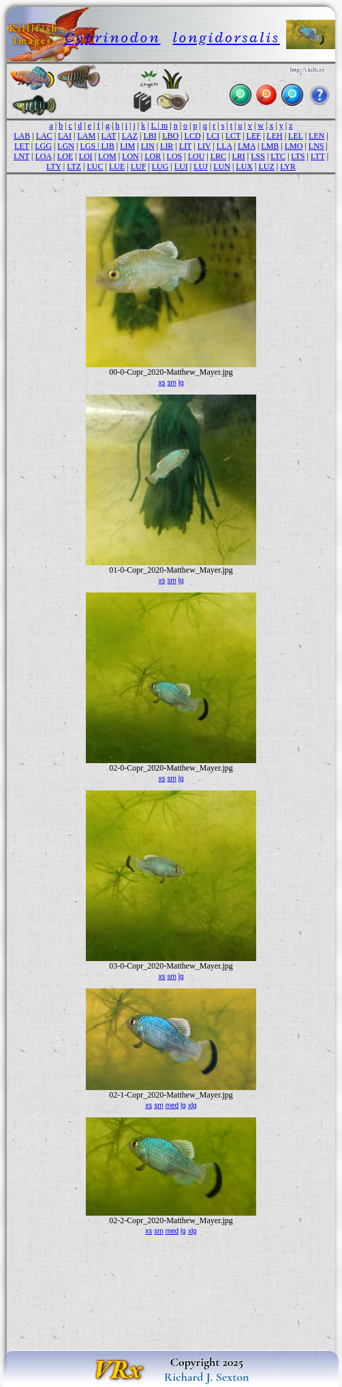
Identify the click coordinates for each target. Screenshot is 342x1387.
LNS (316, 146)
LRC (218, 156)
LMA (246, 146)
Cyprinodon (112, 37)
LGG (43, 146)
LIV (204, 146)
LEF (254, 136)
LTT (318, 156)
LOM (107, 156)
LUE (117, 166)
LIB (107, 146)
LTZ (74, 166)
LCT (233, 136)
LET (21, 146)
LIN (148, 146)
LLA (224, 146)
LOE (65, 156)
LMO (294, 146)
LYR (288, 166)
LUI (181, 166)
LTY (53, 166)
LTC (277, 156)
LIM (127, 146)
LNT (21, 156)
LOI (86, 156)
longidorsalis (225, 37)
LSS (258, 156)
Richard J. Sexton (206, 1376)
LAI (65, 136)
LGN (65, 146)
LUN (221, 166)
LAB (22, 136)
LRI (238, 156)
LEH (274, 136)
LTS (298, 156)
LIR (166, 146)
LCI (212, 136)
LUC (95, 166)
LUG (160, 166)
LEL (295, 136)
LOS (175, 156)
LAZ (130, 136)
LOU (196, 156)
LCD (193, 136)
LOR (152, 156)
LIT (185, 146)
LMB (270, 146)
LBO (170, 136)
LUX (244, 166)
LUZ (266, 166)
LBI (149, 136)
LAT (109, 136)
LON (130, 156)
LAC (44, 136)
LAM (86, 136)
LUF (138, 166)
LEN (316, 136)
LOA (43, 156)
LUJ (200, 166)
